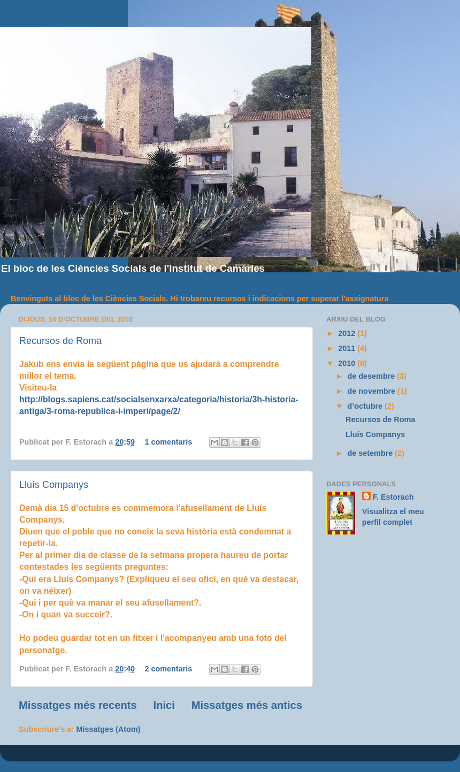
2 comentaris (168, 668)
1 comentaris (168, 442)
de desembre (372, 376)
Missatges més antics (246, 705)
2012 (347, 333)
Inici (164, 705)
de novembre (373, 391)
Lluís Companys (53, 484)
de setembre (371, 453)
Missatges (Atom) (108, 729)
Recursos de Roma (60, 340)
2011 (347, 348)
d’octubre (366, 406)
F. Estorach (393, 497)
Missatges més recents (78, 705)
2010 (347, 363)
